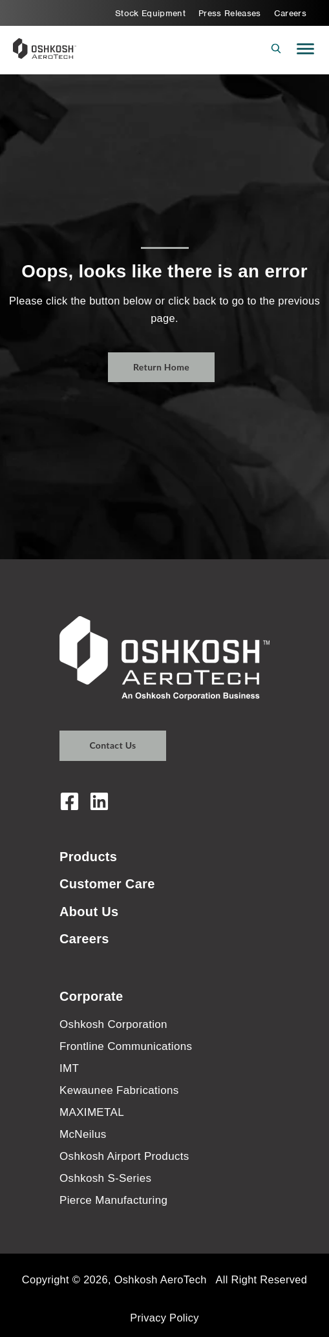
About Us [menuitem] (89, 911)
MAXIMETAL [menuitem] (91, 1112)
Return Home (161, 366)
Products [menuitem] (88, 857)
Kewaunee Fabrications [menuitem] (119, 1090)
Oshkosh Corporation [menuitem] (113, 1024)
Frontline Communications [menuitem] (125, 1046)
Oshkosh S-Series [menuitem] (105, 1178)
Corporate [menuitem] (91, 996)
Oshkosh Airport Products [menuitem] (124, 1156)
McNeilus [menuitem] (83, 1134)
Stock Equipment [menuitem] (150, 13)
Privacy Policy (164, 1317)
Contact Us (112, 745)
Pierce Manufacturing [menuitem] (113, 1200)
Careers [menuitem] (290, 13)
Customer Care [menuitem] (107, 884)
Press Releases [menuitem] (229, 13)
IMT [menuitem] (69, 1068)
